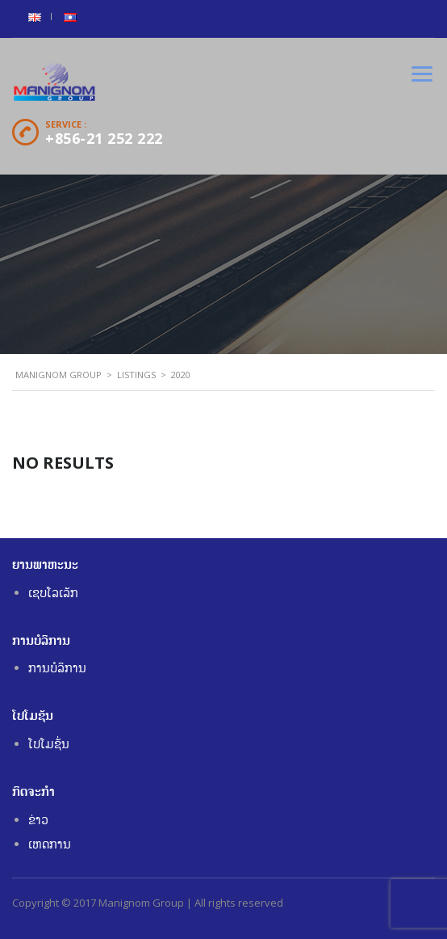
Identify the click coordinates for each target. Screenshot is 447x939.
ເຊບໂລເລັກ (53, 592)
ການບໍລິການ (57, 668)
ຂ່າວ (38, 819)
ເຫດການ (49, 844)
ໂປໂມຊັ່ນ (48, 744)
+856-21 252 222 (104, 138)
